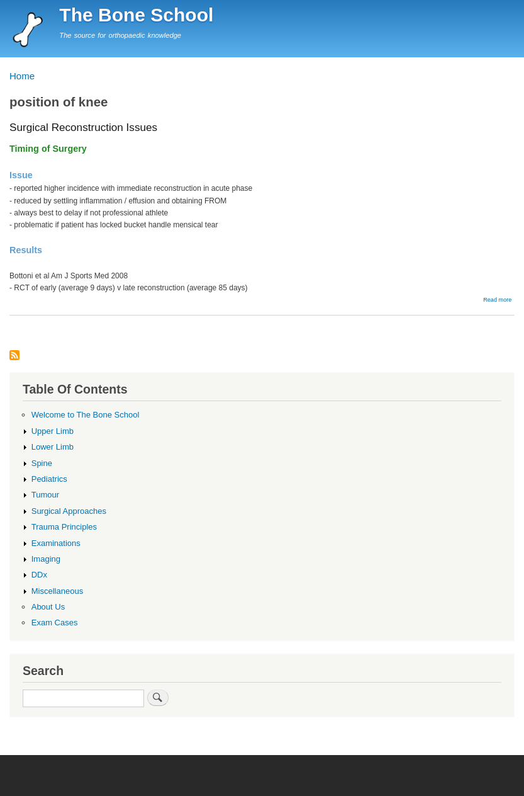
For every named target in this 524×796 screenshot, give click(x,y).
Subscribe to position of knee (14, 356)
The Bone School (136, 14)
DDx (39, 574)
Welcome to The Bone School (85, 414)
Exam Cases (54, 622)
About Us (48, 606)
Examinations (56, 543)
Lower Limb (52, 447)
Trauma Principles (64, 527)
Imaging (45, 559)
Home (22, 76)
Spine (41, 463)
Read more (497, 300)
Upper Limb (52, 431)
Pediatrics (49, 479)
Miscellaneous (57, 591)
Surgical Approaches (68, 511)
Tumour (45, 494)
